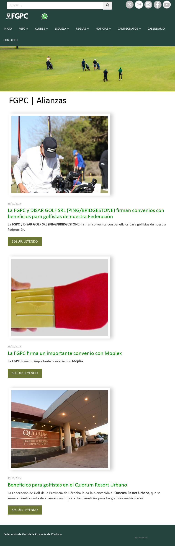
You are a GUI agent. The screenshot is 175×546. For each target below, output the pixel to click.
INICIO (7, 29)
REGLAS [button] (82, 29)
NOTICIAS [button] (103, 29)
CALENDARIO (156, 29)
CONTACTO (10, 40)
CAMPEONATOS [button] (129, 29)
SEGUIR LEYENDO (25, 241)
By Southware (141, 537)
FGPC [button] (23, 29)
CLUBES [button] (41, 29)
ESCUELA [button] (62, 29)
